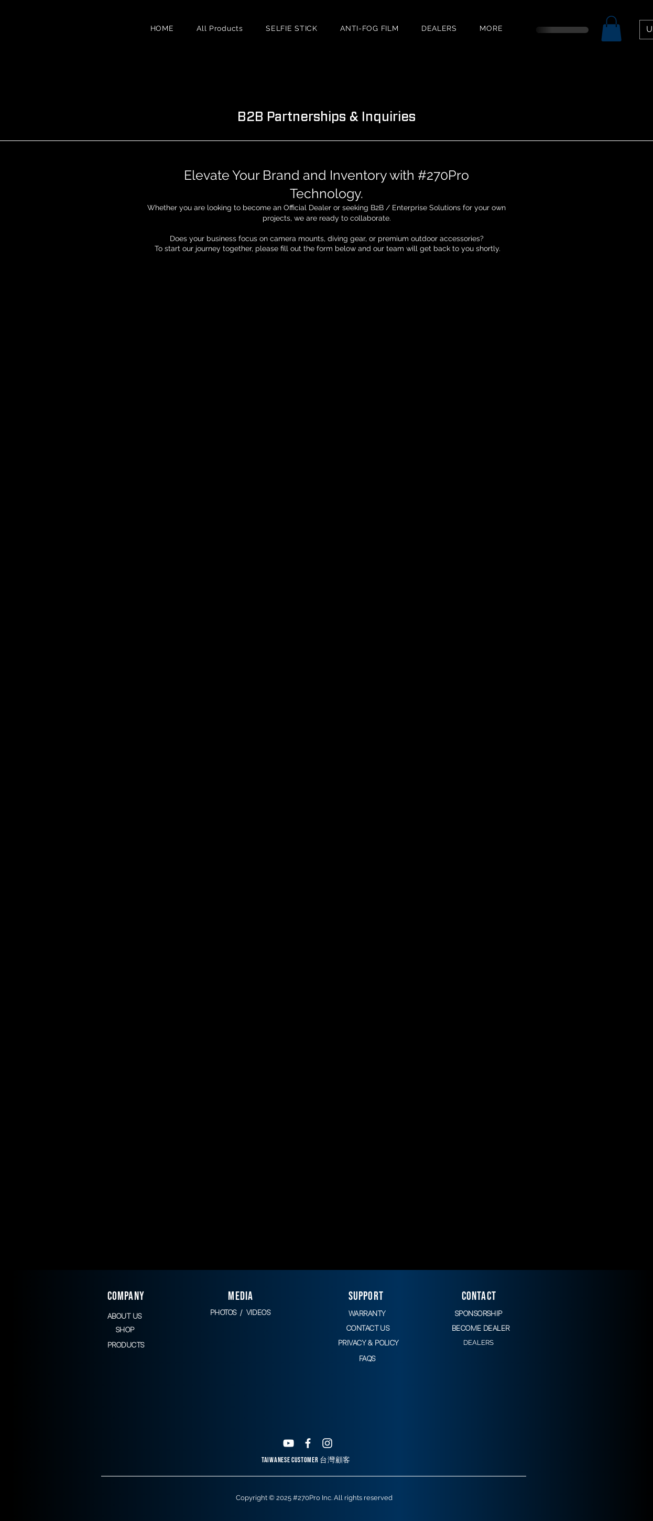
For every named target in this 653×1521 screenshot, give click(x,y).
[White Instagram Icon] (327, 1443)
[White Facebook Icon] (307, 1443)
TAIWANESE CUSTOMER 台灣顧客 (306, 1459)
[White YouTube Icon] (288, 1443)
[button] (611, 28)
